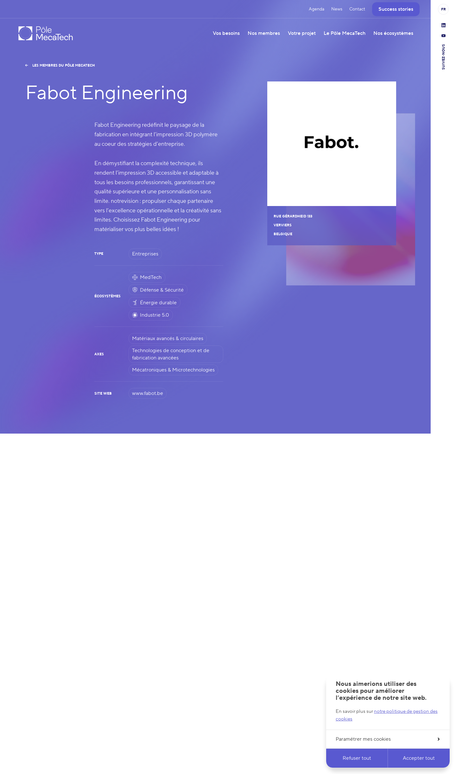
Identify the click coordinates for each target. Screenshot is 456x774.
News (336, 9)
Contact (357, 9)
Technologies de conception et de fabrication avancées (170, 354)
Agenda (316, 9)
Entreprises (145, 254)
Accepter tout (419, 758)
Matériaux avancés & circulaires (167, 338)
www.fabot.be (147, 393)
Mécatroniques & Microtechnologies (173, 370)
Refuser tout (357, 758)
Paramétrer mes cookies (388, 739)
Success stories (395, 9)
